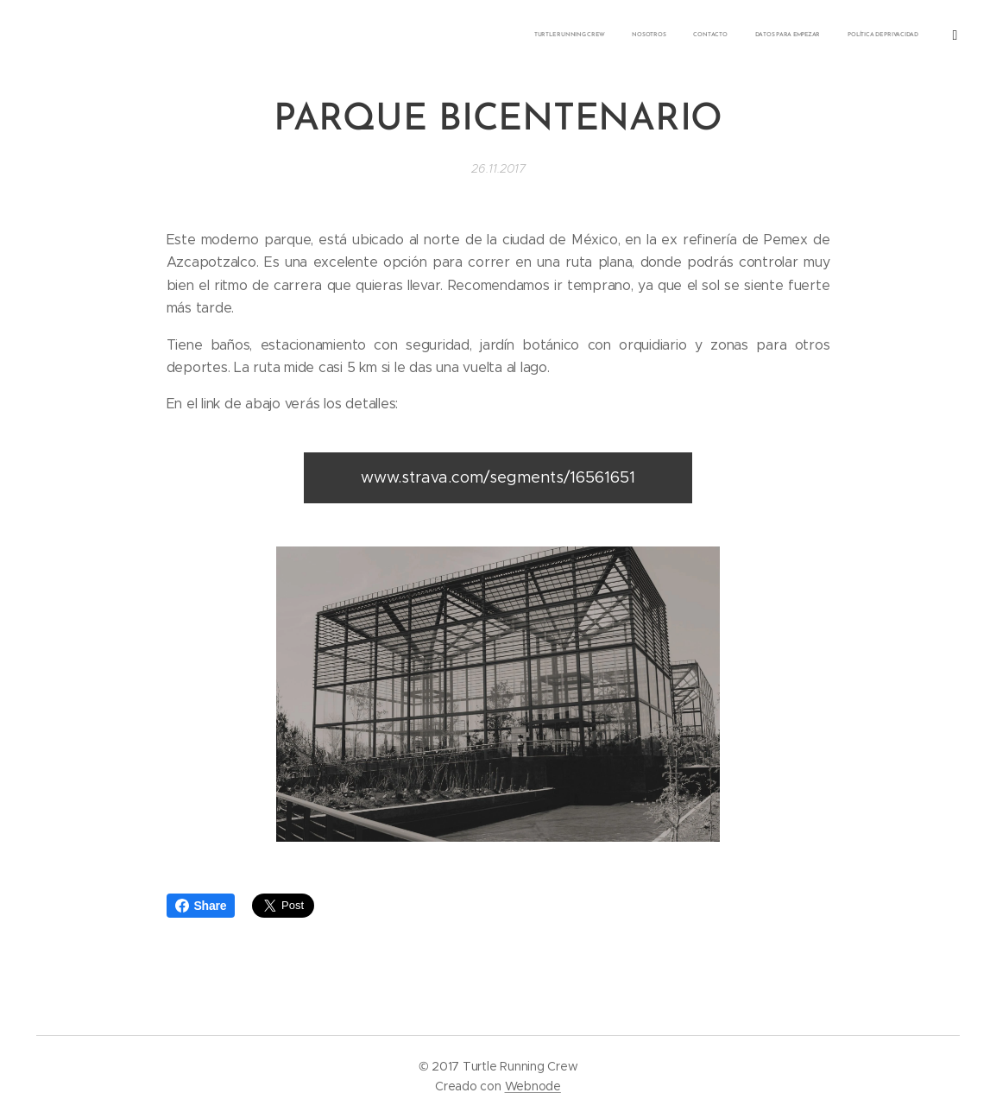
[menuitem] (805, 35)
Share (201, 906)
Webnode (533, 1086)
